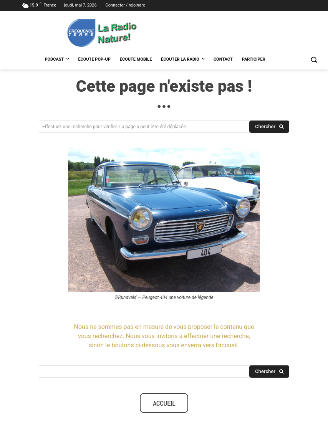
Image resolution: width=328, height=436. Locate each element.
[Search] (269, 127)
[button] (314, 60)
